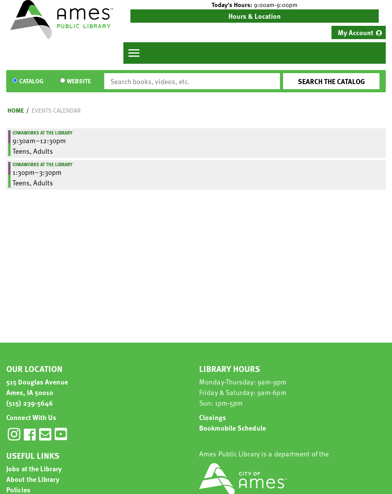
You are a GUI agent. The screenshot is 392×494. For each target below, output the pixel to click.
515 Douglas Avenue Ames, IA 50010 (37, 386)
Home (15, 110)
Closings (212, 417)
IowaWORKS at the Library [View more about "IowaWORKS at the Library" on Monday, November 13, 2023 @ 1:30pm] (42, 164)
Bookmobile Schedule (232, 427)
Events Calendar (56, 110)
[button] (254, 4)
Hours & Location (254, 16)
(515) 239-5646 (29, 402)
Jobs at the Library (34, 468)
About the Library (32, 479)
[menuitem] (358, 32)
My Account (355, 32)
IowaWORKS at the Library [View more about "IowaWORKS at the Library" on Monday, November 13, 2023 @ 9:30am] (42, 132)
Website (79, 81)
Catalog (31, 81)
